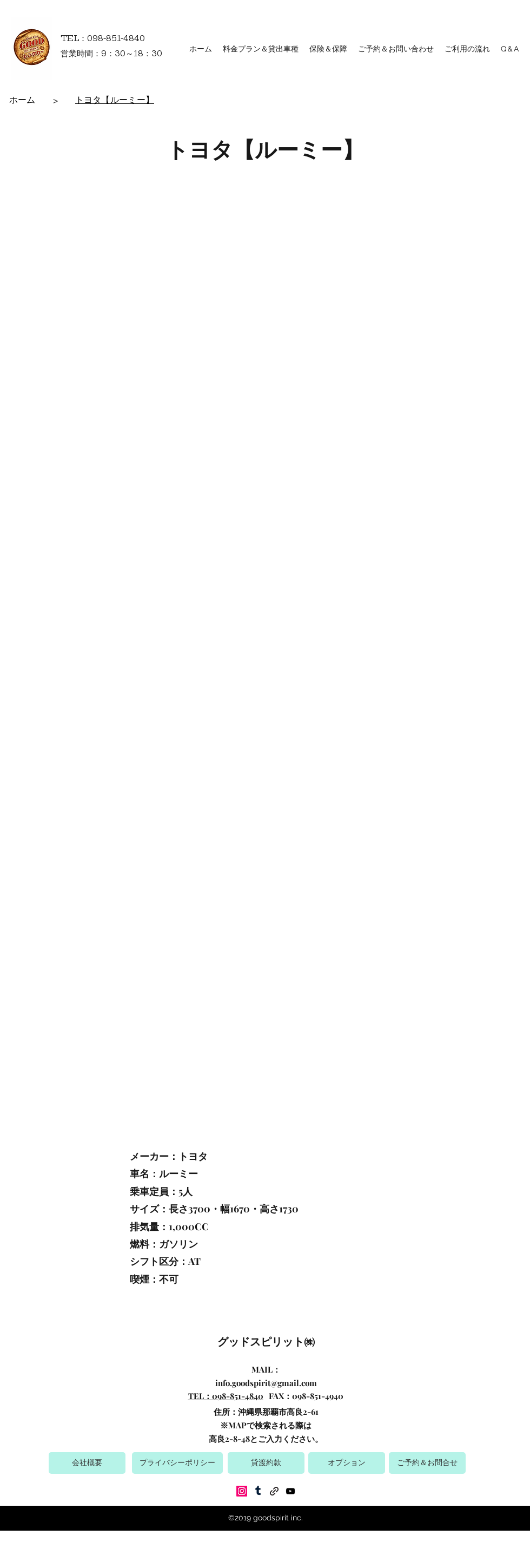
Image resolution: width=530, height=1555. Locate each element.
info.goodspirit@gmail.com (266, 1382)
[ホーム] (22, 100)
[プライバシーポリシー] (177, 1463)
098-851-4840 (116, 38)
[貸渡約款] (266, 1463)
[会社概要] (87, 1463)
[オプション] (346, 1463)
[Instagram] (241, 1491)
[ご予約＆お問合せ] (427, 1463)
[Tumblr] (258, 1491)
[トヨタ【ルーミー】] (115, 100)
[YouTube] (290, 1491)
